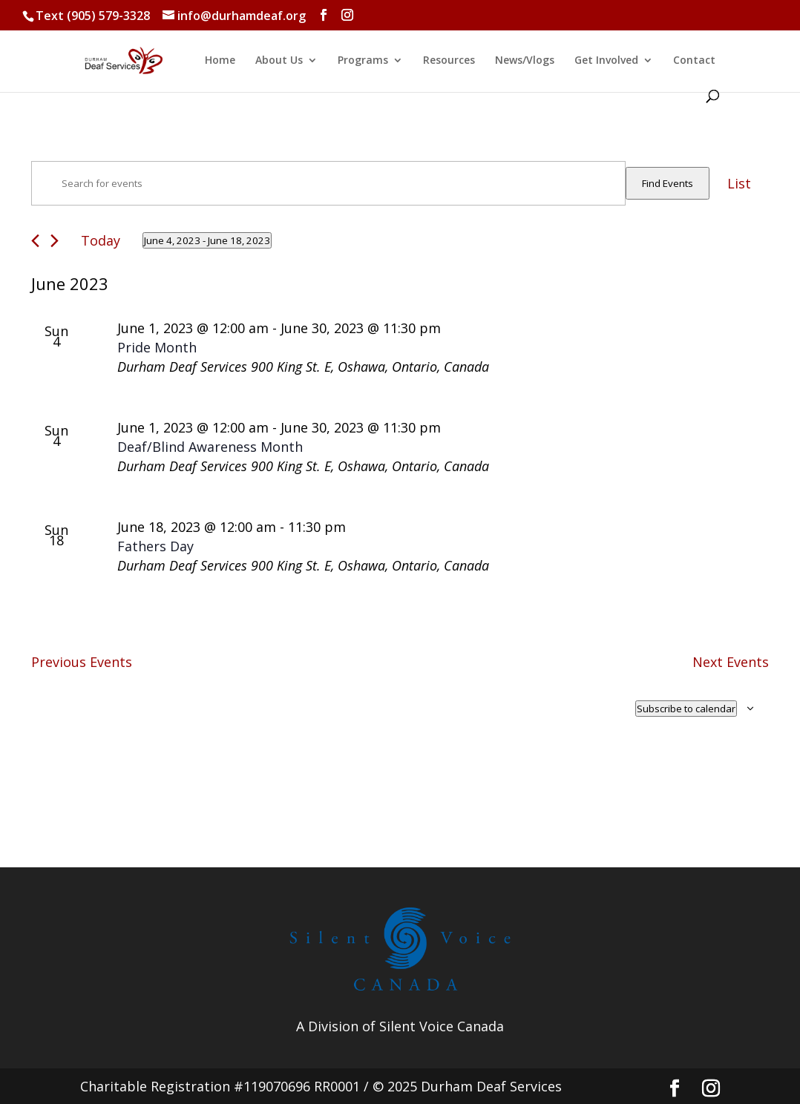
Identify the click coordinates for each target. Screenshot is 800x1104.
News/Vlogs (524, 61)
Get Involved (606, 61)
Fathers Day (155, 546)
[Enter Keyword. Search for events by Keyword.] (328, 183)
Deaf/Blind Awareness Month (210, 447)
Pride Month (157, 347)
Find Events (667, 183)
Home (220, 61)
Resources (449, 61)
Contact (694, 61)
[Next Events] (54, 241)
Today (100, 240)
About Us (279, 61)
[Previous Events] (35, 241)
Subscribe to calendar (686, 708)
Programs (363, 61)
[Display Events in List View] (739, 183)
